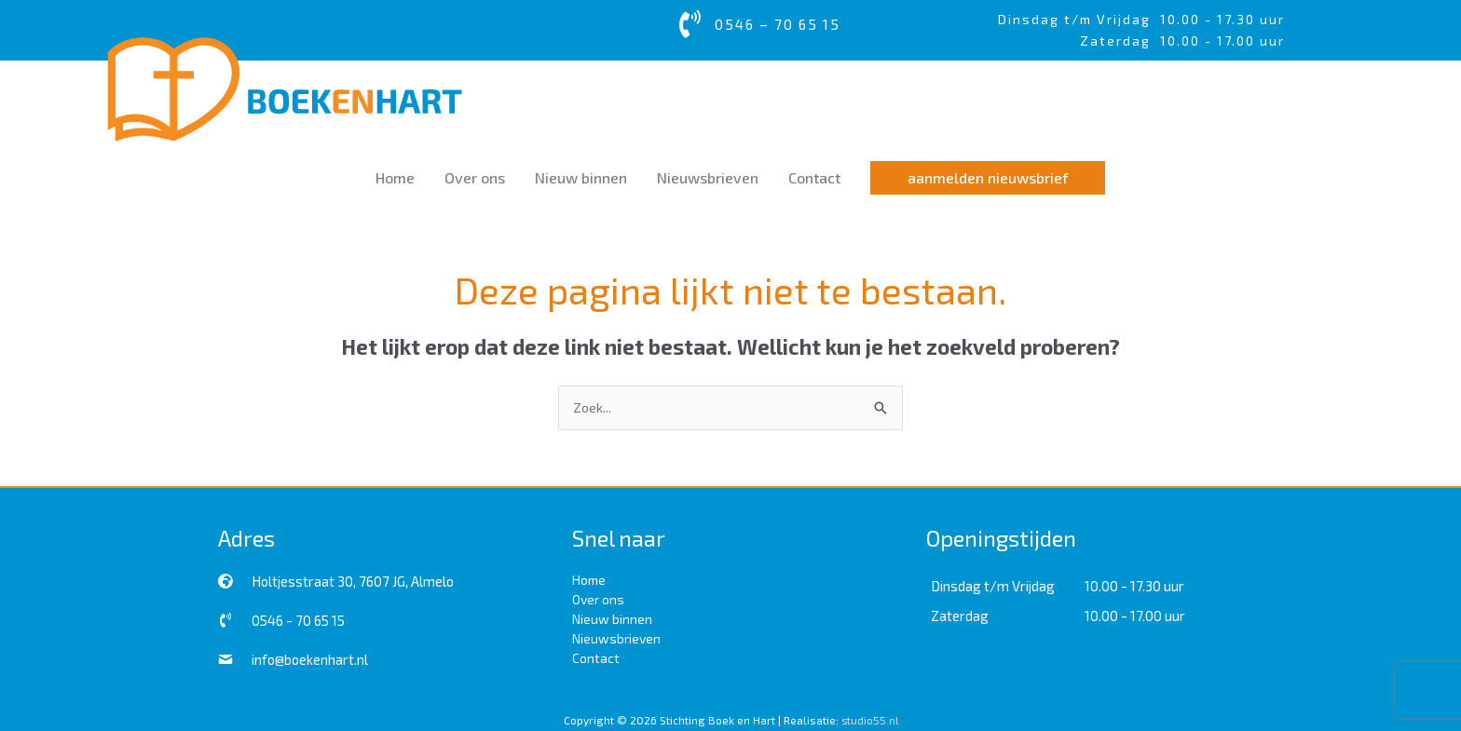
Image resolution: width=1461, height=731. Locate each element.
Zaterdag (960, 614)
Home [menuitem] (589, 578)
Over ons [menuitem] (598, 597)
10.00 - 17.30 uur (1222, 19)
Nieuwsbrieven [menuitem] (616, 636)
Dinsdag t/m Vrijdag (1079, 19)
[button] (987, 176)
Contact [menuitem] (596, 656)
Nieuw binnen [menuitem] (612, 617)
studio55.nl (869, 718)
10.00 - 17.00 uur (1135, 614)
